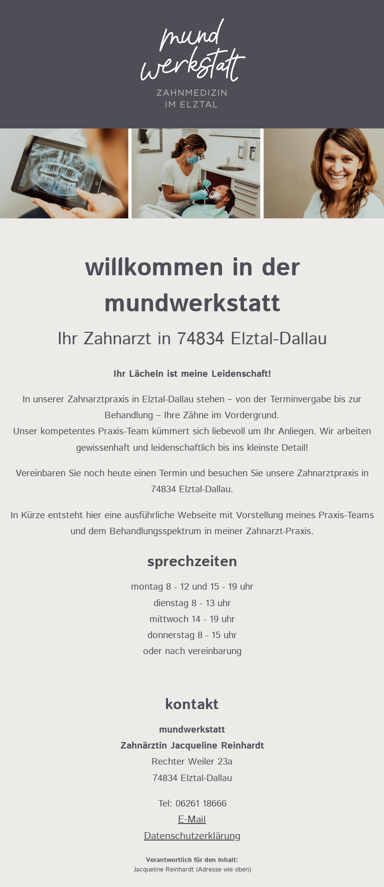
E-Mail (192, 820)
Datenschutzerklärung (192, 836)
